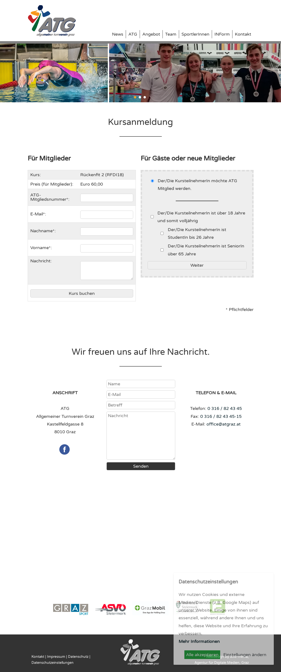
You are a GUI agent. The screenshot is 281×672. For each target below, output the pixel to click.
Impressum (56, 657)
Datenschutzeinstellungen (52, 663)
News (117, 34)
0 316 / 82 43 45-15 (221, 416)
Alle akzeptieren (202, 654)
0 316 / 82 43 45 (224, 408)
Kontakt (243, 34)
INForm (222, 34)
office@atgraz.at (223, 424)
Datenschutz (78, 657)
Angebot (151, 34)
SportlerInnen (195, 34)
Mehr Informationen (199, 641)
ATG (132, 34)
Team (170, 34)
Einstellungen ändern (244, 654)
